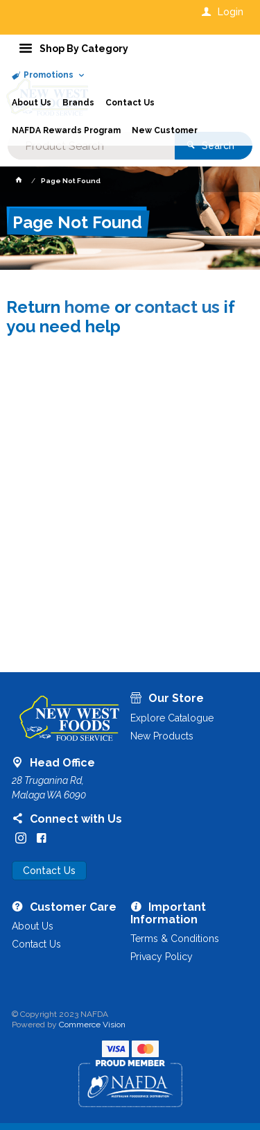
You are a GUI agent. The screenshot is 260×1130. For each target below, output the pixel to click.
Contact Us (49, 870)
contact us (177, 307)
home (87, 307)
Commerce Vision (92, 1024)
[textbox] (91, 146)
